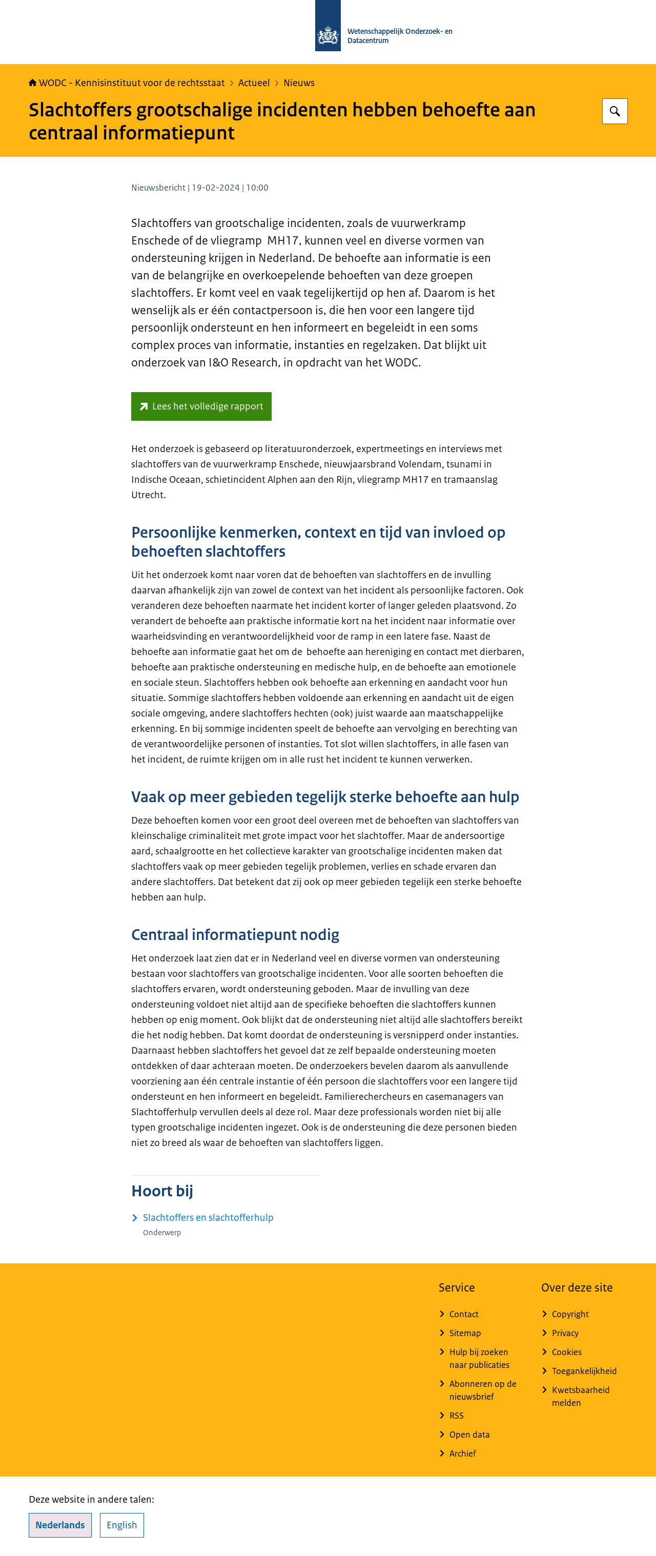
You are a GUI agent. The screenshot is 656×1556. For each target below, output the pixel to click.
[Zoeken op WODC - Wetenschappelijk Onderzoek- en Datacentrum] (615, 111)
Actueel (254, 83)
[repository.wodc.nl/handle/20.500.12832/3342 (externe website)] (201, 406)
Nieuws (299, 83)
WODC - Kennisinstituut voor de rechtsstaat (127, 83)
